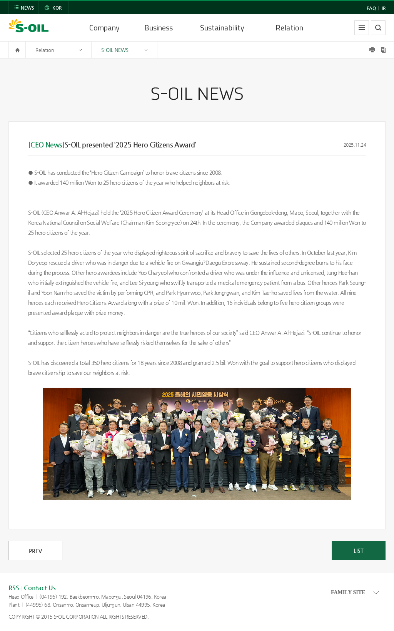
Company (104, 27)
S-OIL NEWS (115, 50)
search (378, 27)
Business (158, 27)
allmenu (361, 27)
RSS (13, 587)
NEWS (27, 7)
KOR (57, 7)
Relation (289, 27)
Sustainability (222, 27)
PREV (35, 551)
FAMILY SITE (348, 592)
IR (384, 8)
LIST (359, 550)
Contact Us (40, 587)
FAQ (371, 8)
